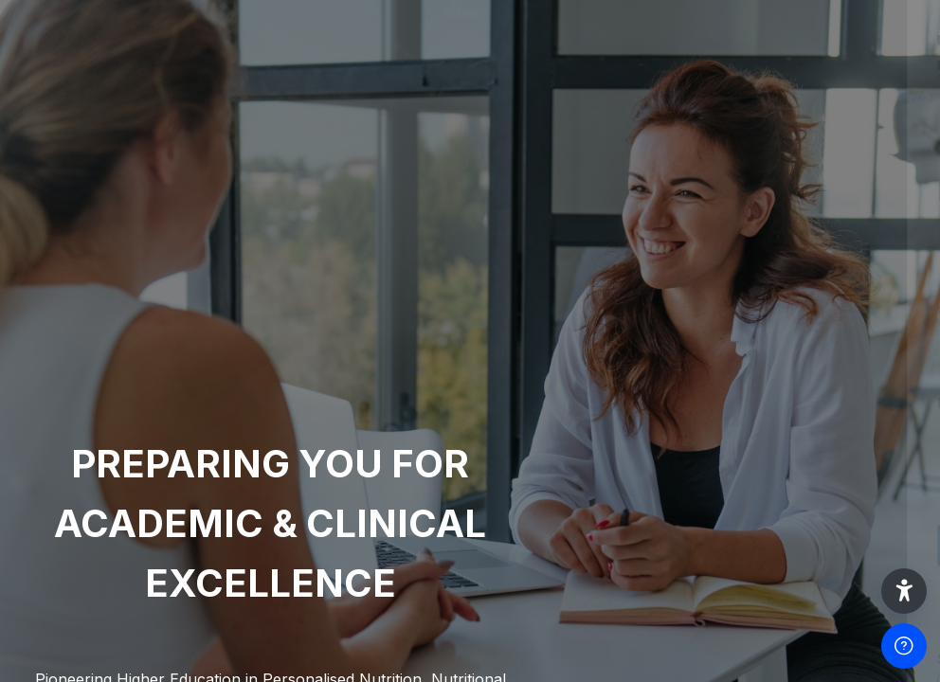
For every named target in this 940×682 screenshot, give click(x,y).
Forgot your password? (843, 491)
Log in (740, 545)
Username (604, 311)
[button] (904, 591)
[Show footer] (904, 646)
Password (603, 403)
